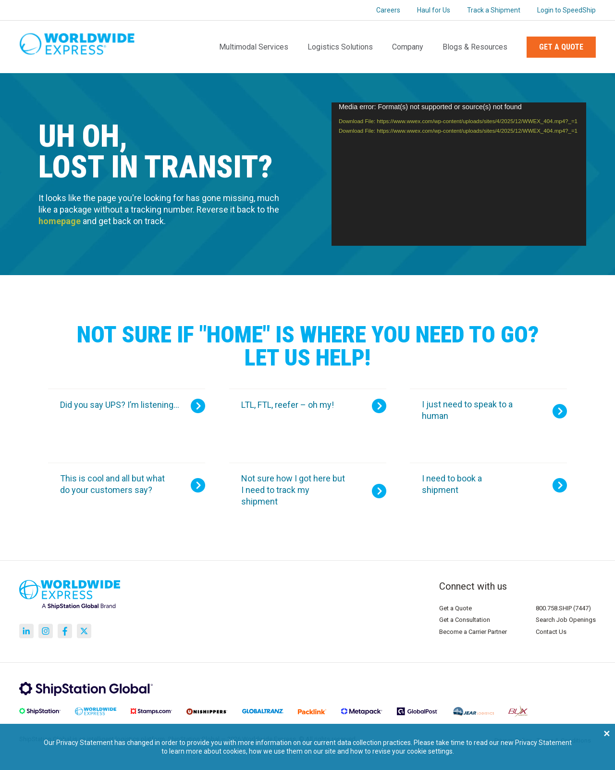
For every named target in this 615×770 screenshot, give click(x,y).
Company (407, 46)
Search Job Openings (566, 619)
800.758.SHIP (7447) (563, 608)
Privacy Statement (543, 742)
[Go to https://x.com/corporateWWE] (84, 631)
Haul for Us (433, 10)
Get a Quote (561, 46)
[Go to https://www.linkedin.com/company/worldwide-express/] (26, 631)
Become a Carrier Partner (473, 631)
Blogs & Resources (475, 46)
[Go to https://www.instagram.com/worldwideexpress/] (45, 631)
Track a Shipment (493, 10)
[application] (459, 174)
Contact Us (551, 631)
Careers (388, 10)
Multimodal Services (253, 46)
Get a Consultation (464, 619)
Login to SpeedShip (566, 10)
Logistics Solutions (340, 46)
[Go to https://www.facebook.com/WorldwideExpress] (65, 631)
